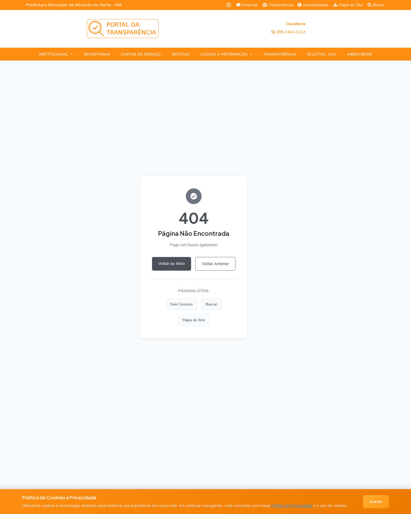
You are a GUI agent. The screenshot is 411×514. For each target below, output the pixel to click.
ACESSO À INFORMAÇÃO (224, 54)
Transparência (277, 5)
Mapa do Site (348, 5)
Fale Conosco (181, 304)
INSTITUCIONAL (53, 54)
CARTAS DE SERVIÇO (141, 54)
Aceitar (376, 501)
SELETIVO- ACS (321, 54)
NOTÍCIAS (181, 54)
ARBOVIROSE (359, 54)
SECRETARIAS (97, 54)
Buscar (376, 5)
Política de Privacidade (291, 505)
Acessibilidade (313, 5)
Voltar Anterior (215, 264)
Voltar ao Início (171, 263)
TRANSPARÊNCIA (279, 54)
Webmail (247, 5)
